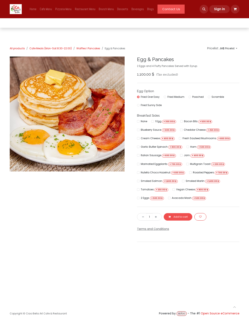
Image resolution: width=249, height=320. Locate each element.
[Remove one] (141, 216)
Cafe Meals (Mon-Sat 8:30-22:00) (50, 48)
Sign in (219, 9)
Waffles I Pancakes (88, 48)
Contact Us (171, 9)
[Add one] (156, 216)
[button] (204, 9)
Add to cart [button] (178, 217)
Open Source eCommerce (220, 313)
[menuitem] (33, 9)
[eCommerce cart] (235, 9)
